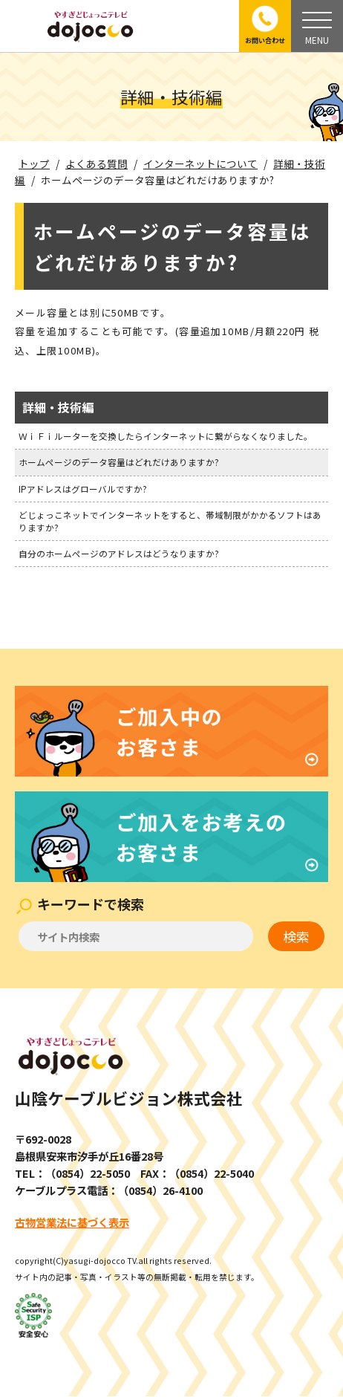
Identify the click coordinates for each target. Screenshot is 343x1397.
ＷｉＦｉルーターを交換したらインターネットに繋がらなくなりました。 (166, 436)
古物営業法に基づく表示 (72, 1222)
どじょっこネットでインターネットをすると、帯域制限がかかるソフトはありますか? (170, 520)
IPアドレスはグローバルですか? (83, 488)
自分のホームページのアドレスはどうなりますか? (119, 553)
